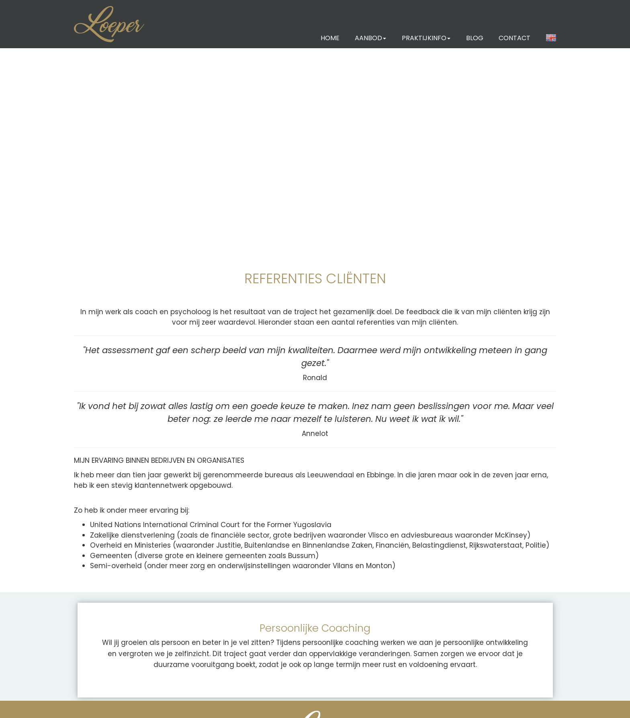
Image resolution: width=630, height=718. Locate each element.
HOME (330, 38)
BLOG (474, 38)
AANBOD (370, 38)
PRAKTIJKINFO (426, 38)
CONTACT (514, 38)
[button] (551, 38)
